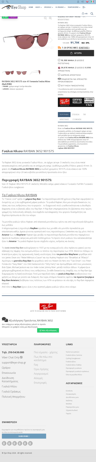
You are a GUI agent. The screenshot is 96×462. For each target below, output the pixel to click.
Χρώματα (13, 17)
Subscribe (24, 436)
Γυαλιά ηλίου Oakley (74, 365)
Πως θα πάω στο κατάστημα (43, 358)
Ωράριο (6, 367)
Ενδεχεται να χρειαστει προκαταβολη (72, 80)
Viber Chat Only (12, 357)
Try (84, 114)
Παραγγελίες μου (72, 407)
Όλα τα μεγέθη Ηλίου (74, 374)
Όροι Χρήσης (41, 369)
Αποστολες (64, 119)
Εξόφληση (77, 119)
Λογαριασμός (71, 394)
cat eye (88, 131)
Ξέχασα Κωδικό (72, 410)
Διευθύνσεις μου (72, 397)
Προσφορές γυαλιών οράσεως (77, 371)
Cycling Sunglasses (73, 358)
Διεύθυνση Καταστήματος (10, 379)
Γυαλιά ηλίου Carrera (74, 355)
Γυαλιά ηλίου (71, 361)
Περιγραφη (64, 114)
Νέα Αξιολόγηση (48, 330)
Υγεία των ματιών (72, 352)
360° (5, 17)
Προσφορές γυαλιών (74, 368)
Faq (36, 364)
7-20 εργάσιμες (75, 47)
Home (31, 7)
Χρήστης (69, 400)
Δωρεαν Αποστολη (69, 75)
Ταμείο (68, 413)
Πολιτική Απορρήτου (13, 396)
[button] (51, 40)
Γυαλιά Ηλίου (9, 386)
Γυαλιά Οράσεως (11, 391)
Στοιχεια (76, 114)
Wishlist (69, 404)
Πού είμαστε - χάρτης (46, 352)
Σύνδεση (69, 391)
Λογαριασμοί (41, 373)
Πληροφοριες (74, 7)
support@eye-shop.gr (14, 362)
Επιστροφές (40, 382)
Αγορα (76, 53)
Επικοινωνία (9, 372)
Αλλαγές (38, 378)
